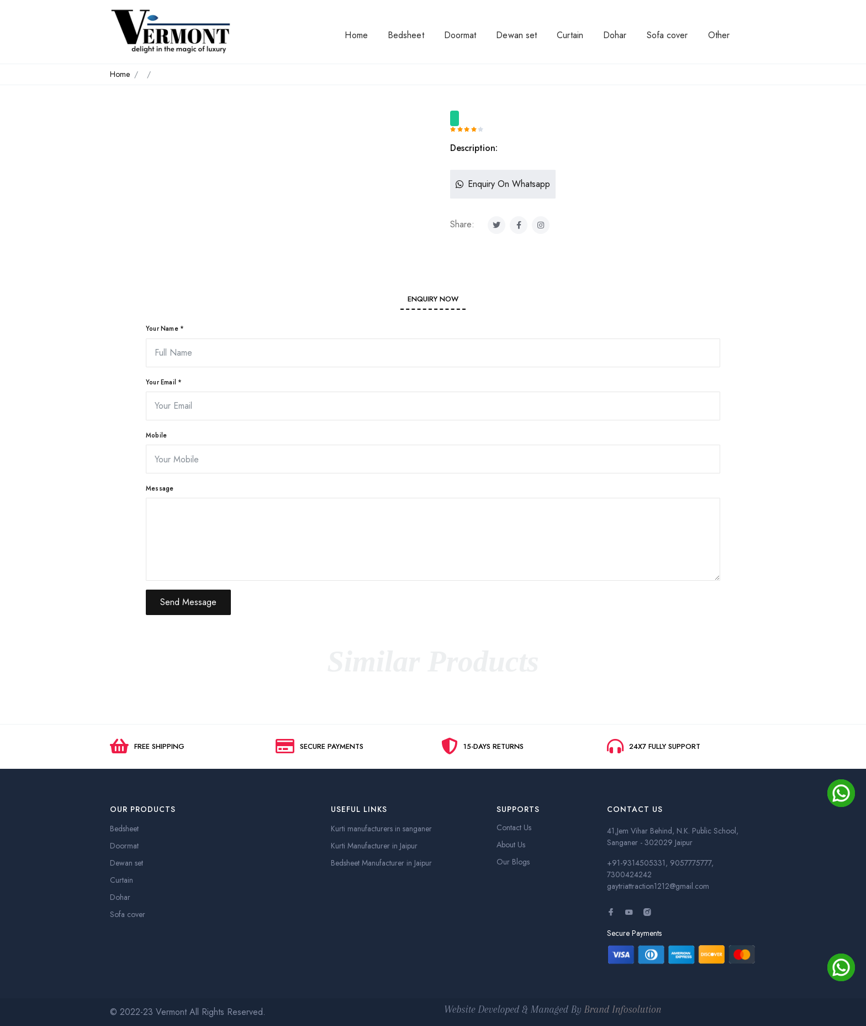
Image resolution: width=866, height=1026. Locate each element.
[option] (267, 119)
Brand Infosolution (623, 1009)
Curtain (570, 35)
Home (356, 35)
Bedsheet (406, 35)
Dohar (615, 35)
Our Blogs (513, 861)
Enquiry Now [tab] (433, 299)
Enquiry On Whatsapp (503, 184)
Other (719, 35)
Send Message (188, 602)
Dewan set (516, 35)
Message (159, 488)
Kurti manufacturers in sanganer (381, 828)
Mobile (156, 435)
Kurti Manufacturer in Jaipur (374, 845)
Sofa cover (667, 35)
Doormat (460, 35)
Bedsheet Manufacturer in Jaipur (381, 862)
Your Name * (165, 328)
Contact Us (514, 827)
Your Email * (164, 382)
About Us (511, 844)
